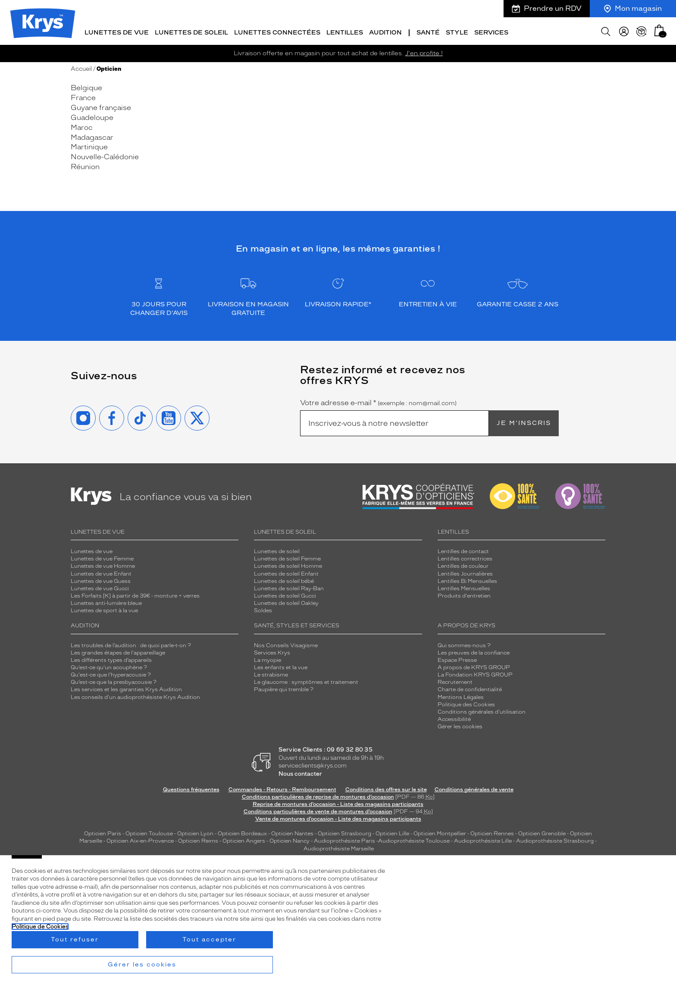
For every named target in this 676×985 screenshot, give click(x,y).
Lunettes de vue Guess (101, 579)
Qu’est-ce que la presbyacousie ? (113, 680)
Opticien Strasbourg (344, 832)
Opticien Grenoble (542, 832)
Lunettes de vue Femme (102, 557)
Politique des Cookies (466, 702)
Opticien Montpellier (439, 832)
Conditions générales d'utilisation (482, 710)
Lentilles (344, 31)
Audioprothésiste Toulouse (414, 839)
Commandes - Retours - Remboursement (282, 787)
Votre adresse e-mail (378, 401)
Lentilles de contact (463, 550)
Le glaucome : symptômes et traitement (306, 680)
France (83, 96)
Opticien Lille (392, 832)
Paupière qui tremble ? (283, 688)
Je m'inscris (524, 421)
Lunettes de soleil (191, 31)
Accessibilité (454, 717)
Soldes (263, 609)
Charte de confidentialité (470, 688)
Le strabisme (271, 673)
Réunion (85, 165)
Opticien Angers (243, 839)
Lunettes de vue (116, 31)
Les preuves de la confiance (474, 651)
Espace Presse (457, 658)
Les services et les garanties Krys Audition (126, 688)
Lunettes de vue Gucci (100, 586)
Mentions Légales (461, 695)
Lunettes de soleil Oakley (286, 601)
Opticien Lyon (195, 832)
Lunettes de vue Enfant (101, 572)
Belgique (86, 86)
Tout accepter (209, 939)
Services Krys (272, 651)
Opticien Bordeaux (242, 832)
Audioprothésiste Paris (344, 839)
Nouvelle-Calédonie (105, 155)
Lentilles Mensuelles (464, 586)
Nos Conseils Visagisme (286, 643)
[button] (659, 29)
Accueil (81, 67)
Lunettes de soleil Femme (287, 557)
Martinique (89, 145)
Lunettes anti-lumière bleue (106, 601)
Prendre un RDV (547, 8)
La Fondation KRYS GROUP (475, 673)
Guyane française (101, 106)
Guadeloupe (92, 116)
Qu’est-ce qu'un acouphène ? (109, 666)
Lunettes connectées (277, 31)
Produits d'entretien (464, 594)
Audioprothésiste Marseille (339, 846)
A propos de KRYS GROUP (474, 666)
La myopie (267, 658)
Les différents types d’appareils (111, 658)
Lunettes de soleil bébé (284, 579)
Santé (428, 31)
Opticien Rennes (492, 832)
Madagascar (92, 135)
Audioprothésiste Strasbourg (555, 839)
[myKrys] (624, 30)
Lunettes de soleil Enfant (286, 572)
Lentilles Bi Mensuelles (467, 579)
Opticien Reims (198, 839)
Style (457, 31)
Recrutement (455, 680)
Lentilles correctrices (465, 557)
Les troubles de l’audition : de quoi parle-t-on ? (131, 643)
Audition (385, 31)
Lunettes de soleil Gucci (285, 594)
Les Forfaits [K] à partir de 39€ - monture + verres (135, 594)
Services (491, 31)
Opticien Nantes (293, 832)
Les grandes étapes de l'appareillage (118, 651)
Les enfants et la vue (280, 666)
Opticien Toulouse (149, 832)
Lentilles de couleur (463, 564)
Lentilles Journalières (465, 572)
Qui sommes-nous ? (464, 643)
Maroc (82, 125)
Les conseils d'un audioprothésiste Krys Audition (135, 695)
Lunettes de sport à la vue (104, 609)
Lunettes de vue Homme (103, 564)
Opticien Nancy (289, 839)
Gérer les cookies (460, 725)
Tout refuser (75, 939)
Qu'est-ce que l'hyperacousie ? (111, 673)
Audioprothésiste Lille (483, 839)
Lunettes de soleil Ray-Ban (289, 586)
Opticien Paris (102, 832)
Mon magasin (633, 8)
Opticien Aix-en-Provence (140, 839)
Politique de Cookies (40, 926)
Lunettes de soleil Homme (288, 564)
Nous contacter (300, 772)
